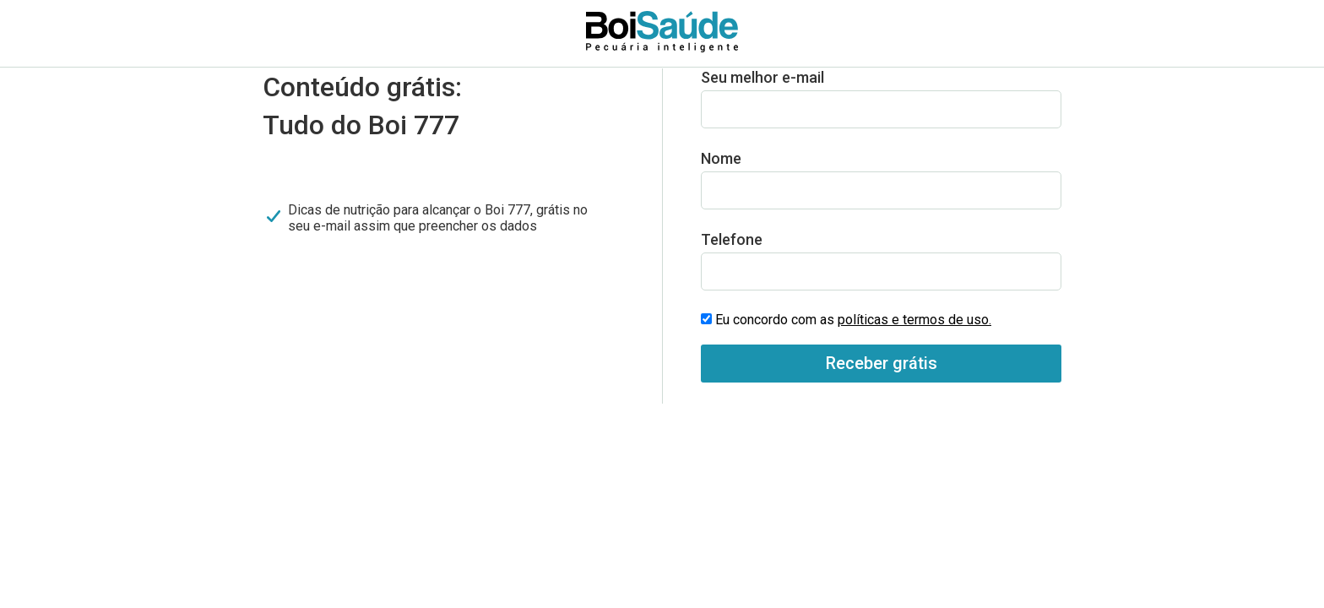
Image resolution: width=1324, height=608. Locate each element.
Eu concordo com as (853, 320)
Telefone (731, 239)
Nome (721, 158)
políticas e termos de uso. (914, 320)
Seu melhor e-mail (762, 77)
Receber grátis (881, 363)
